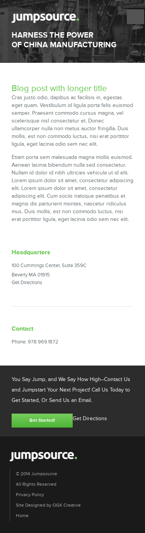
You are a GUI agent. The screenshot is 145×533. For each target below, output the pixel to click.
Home (22, 516)
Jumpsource (45, 18)
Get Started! (42, 420)
